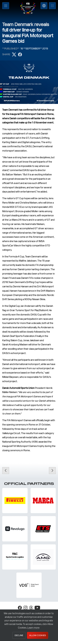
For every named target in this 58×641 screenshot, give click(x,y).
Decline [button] (19, 635)
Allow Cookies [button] (37, 635)
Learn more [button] (33, 627)
